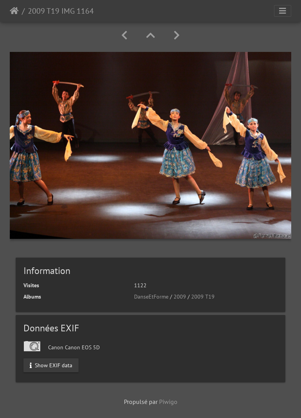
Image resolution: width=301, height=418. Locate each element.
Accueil (14, 11)
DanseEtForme (151, 296)
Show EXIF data (51, 365)
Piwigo (168, 402)
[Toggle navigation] (282, 11)
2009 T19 (203, 296)
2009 (180, 296)
